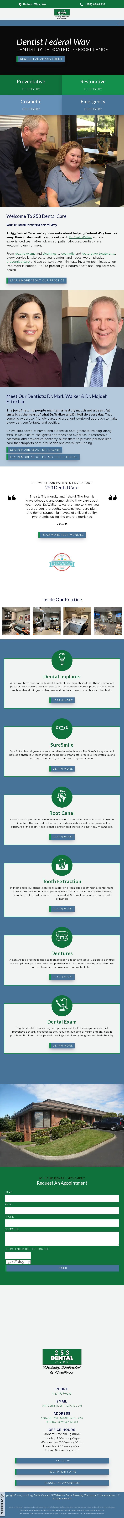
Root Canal (62, 797)
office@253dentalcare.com (46, 1405)
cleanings (38, 252)
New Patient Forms (62, 1455)
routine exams (23, 252)
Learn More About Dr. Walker (30, 441)
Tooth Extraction (62, 865)
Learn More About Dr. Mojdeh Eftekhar (35, 445)
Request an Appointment (41, 58)
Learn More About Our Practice (31, 268)
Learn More (63, 684)
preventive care (19, 256)
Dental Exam (62, 1005)
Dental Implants (61, 660)
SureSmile (62, 729)
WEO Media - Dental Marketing (67, 1495)
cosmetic (50, 252)
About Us (63, 1444)
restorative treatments (68, 252)
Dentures (62, 937)
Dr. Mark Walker (57, 242)
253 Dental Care (38, 1495)
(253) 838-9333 (46, 1392)
